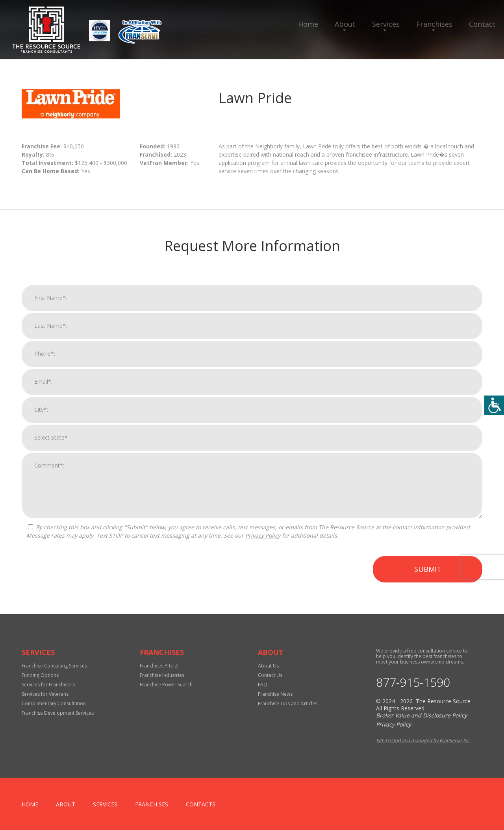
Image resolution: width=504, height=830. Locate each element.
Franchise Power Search (166, 684)
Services (386, 24)
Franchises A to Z (159, 665)
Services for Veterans (45, 694)
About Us (268, 665)
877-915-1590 (413, 682)
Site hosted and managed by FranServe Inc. (423, 740)
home (30, 804)
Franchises (434, 24)
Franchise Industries (162, 675)
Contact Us (270, 675)
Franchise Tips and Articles (287, 703)
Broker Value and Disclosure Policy (421, 715)
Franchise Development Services (58, 713)
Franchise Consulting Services (54, 665)
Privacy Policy (262, 543)
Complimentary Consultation (54, 703)
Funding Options (40, 675)
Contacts (200, 804)
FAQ (262, 684)
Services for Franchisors (48, 684)
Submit (427, 577)
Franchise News (275, 694)
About (345, 24)
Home (308, 24)
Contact (482, 24)
